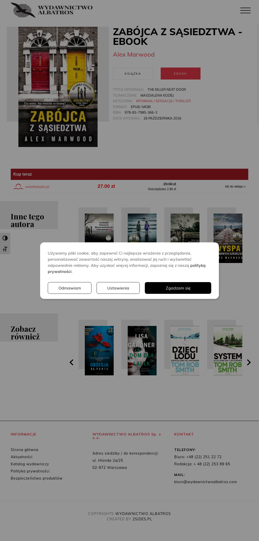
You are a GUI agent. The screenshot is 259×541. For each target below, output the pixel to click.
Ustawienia (118, 288)
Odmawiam (69, 288)
